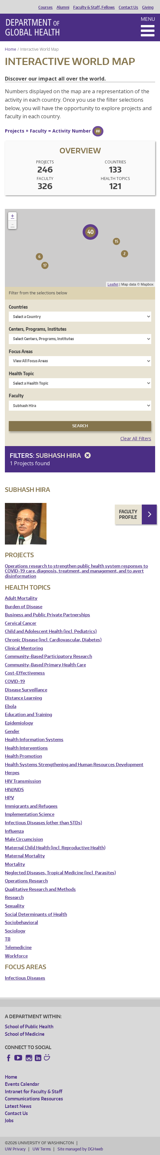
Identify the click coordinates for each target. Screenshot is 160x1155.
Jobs (9, 1120)
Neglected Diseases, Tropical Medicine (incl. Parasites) (60, 872)
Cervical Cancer (20, 623)
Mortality (15, 864)
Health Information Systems (34, 739)
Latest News (18, 1106)
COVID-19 (15, 681)
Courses (45, 7)
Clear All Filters (135, 438)
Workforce (16, 956)
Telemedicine (18, 947)
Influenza (14, 831)
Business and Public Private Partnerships (47, 614)
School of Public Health (29, 1026)
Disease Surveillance (26, 689)
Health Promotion (23, 756)
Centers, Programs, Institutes (37, 329)
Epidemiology (19, 723)
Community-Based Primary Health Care (45, 664)
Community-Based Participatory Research (48, 656)
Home (10, 49)
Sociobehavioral (21, 922)
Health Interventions (26, 748)
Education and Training (28, 714)
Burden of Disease (23, 606)
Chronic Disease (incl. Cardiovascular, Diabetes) (53, 639)
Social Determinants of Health (36, 914)
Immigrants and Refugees (31, 806)
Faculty (16, 395)
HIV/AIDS (14, 789)
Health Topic (21, 373)
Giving (147, 7)
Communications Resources (34, 1098)
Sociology (15, 931)
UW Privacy (15, 1149)
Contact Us (128, 7)
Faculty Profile (128, 514)
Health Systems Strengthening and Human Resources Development (74, 764)
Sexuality (14, 906)
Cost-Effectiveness (25, 673)
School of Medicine (25, 1034)
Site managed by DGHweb (80, 1149)
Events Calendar (22, 1084)
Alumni (63, 7)
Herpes (12, 772)
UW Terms (42, 1149)
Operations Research (26, 881)
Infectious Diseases (25, 978)
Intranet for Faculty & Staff (33, 1091)
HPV (9, 797)
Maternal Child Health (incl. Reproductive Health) (55, 847)
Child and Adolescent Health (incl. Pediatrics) (51, 631)
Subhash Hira (64, 455)
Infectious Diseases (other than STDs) (43, 822)
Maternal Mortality (25, 855)
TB (7, 939)
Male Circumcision (24, 839)
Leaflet (113, 284)
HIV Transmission (23, 781)
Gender (12, 731)
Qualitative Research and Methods (40, 889)
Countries (18, 307)
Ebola (10, 706)
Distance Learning (23, 698)
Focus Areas (21, 351)
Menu (148, 19)
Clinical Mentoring (24, 648)
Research (14, 897)
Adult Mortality (21, 598)
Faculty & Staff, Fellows (94, 7)
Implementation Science (29, 814)
